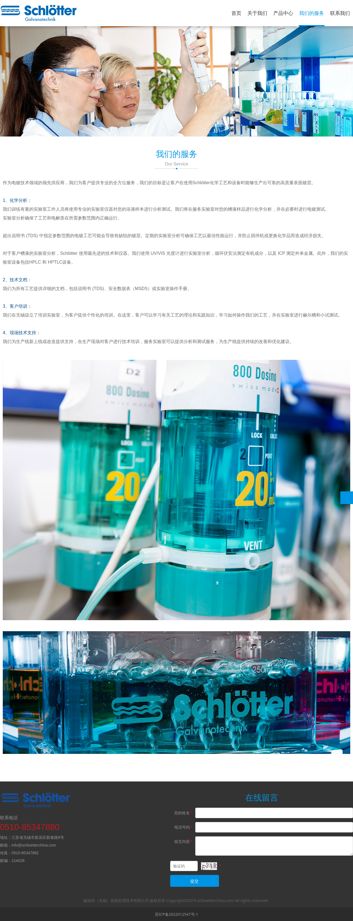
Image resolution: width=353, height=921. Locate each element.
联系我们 (340, 13)
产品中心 (283, 13)
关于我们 (257, 13)
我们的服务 (311, 13)
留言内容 (184, 841)
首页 (236, 13)
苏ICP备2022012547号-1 (176, 914)
